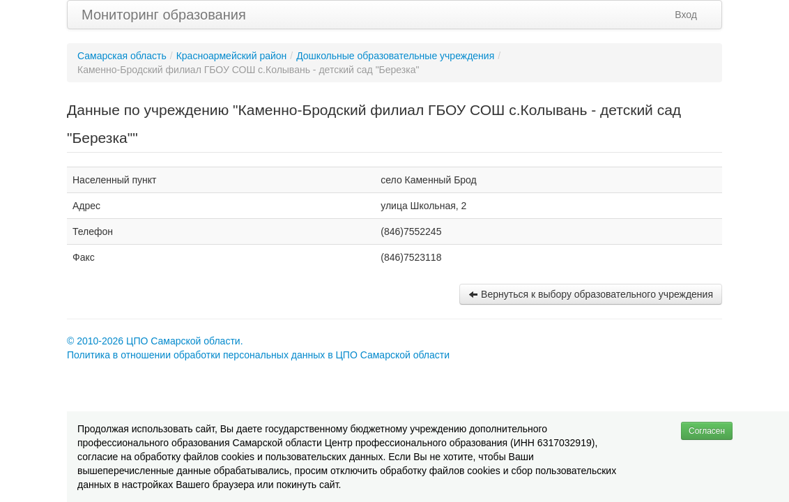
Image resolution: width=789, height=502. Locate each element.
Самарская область (122, 55)
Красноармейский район (231, 55)
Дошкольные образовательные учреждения (395, 55)
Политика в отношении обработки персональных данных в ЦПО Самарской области (258, 354)
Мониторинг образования (164, 14)
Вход (686, 14)
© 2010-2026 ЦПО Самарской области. (155, 341)
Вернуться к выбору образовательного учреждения (590, 294)
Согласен (707, 431)
